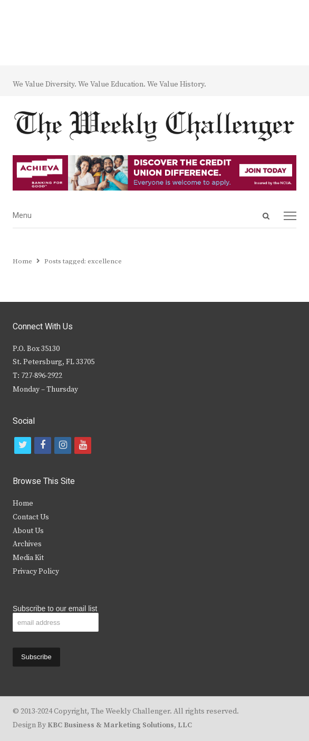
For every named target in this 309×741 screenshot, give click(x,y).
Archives (27, 544)
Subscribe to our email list (55, 608)
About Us (28, 531)
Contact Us (31, 517)
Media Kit (28, 558)
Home (23, 503)
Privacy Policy (36, 571)
